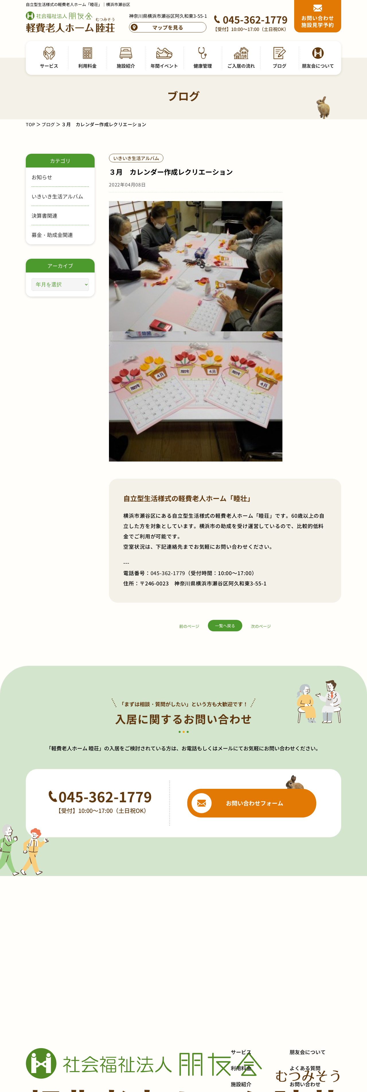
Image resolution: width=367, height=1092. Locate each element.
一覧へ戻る (225, 430)
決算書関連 (44, 215)
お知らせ (42, 177)
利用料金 (241, 901)
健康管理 (241, 949)
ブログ (49, 124)
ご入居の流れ (246, 965)
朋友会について (308, 885)
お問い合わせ (305, 917)
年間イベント (246, 933)
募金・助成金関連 (52, 234)
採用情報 (300, 933)
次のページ (261, 430)
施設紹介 (241, 917)
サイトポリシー (308, 965)
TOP (30, 124)
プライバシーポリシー (315, 949)
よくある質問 (305, 901)
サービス (241, 885)
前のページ (189, 430)
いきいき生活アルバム (57, 196)
